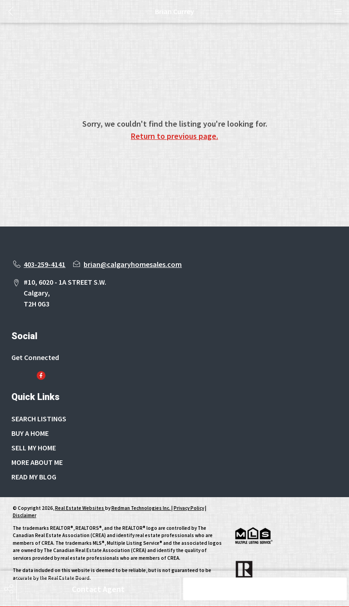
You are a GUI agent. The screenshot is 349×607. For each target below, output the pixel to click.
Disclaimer (24, 515)
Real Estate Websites (80, 508)
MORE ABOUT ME (37, 462)
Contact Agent (98, 589)
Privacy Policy (189, 508)
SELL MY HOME (33, 447)
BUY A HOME (30, 433)
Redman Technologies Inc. (141, 508)
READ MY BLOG (33, 476)
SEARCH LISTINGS (38, 418)
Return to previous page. (174, 136)
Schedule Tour (264, 589)
